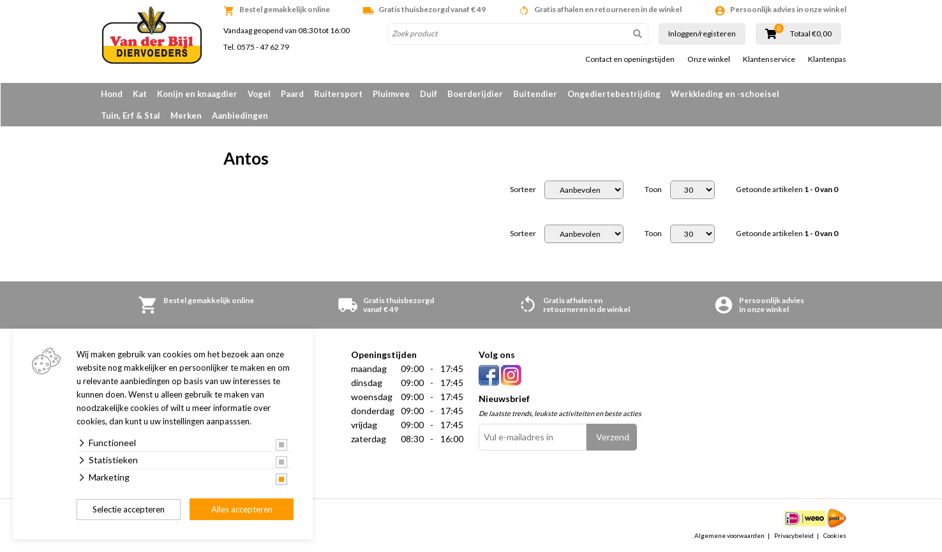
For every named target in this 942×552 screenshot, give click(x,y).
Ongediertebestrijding (614, 94)
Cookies (834, 535)
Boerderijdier (475, 94)
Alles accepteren (242, 509)
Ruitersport (338, 94)
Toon (653, 189)
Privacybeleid (794, 535)
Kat (140, 94)
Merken (186, 115)
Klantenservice (769, 59)
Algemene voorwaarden (729, 535)
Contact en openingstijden (630, 59)
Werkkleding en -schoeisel (725, 94)
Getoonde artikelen (787, 189)
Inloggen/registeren (702, 33)
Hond (112, 94)
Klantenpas (827, 59)
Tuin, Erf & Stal (130, 115)
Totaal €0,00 (811, 34)
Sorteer (523, 189)
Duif (428, 94)
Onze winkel (708, 59)
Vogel (259, 94)
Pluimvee (391, 94)
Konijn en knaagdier (197, 94)
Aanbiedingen (240, 115)
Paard (292, 94)
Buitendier (535, 94)
